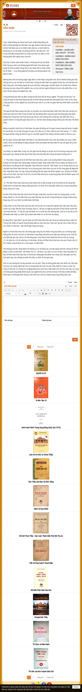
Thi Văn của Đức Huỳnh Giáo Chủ (41, 671)
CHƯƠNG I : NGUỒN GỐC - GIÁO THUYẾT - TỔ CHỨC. (65, 51)
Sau (61, 25)
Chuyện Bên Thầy (41, 617)
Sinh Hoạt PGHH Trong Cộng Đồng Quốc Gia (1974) (41, 427)
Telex (70, 286)
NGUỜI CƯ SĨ (41, 373)
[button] (73, 5)
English (77, 1)
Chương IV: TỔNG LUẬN (64, 69)
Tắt (66, 286)
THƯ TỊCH (59, 72)
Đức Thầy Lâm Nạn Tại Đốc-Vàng (41, 482)
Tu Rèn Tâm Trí (41, 400)
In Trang (4, 282)
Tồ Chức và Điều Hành (41, 644)
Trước (56, 25)
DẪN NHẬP (60, 46)
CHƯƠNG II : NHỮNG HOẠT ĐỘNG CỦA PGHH (65, 57)
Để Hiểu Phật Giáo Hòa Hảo (41, 590)
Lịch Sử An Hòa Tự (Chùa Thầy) (41, 455)
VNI (76, 286)
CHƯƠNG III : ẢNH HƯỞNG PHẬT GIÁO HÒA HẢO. (65, 63)
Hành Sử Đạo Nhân (41, 509)
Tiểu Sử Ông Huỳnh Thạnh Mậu (41, 563)
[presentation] (20, 332)
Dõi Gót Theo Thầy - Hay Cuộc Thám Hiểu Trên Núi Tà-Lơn (41, 536)
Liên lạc (69, 1)
